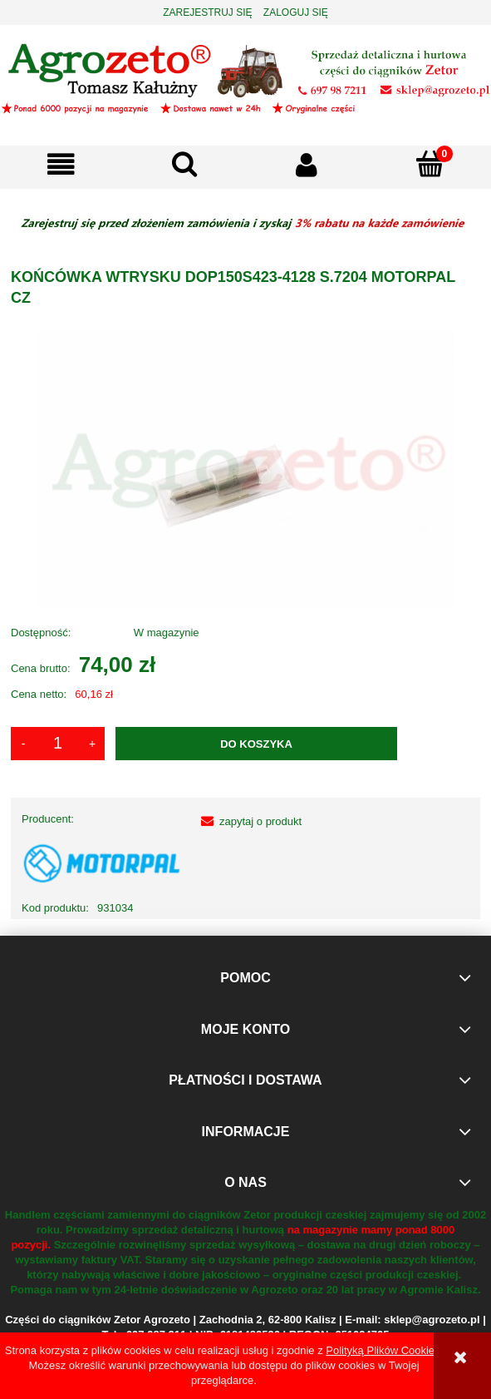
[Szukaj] (184, 164)
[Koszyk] (429, 164)
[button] (61, 165)
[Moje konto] (307, 165)
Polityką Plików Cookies (382, 1350)
